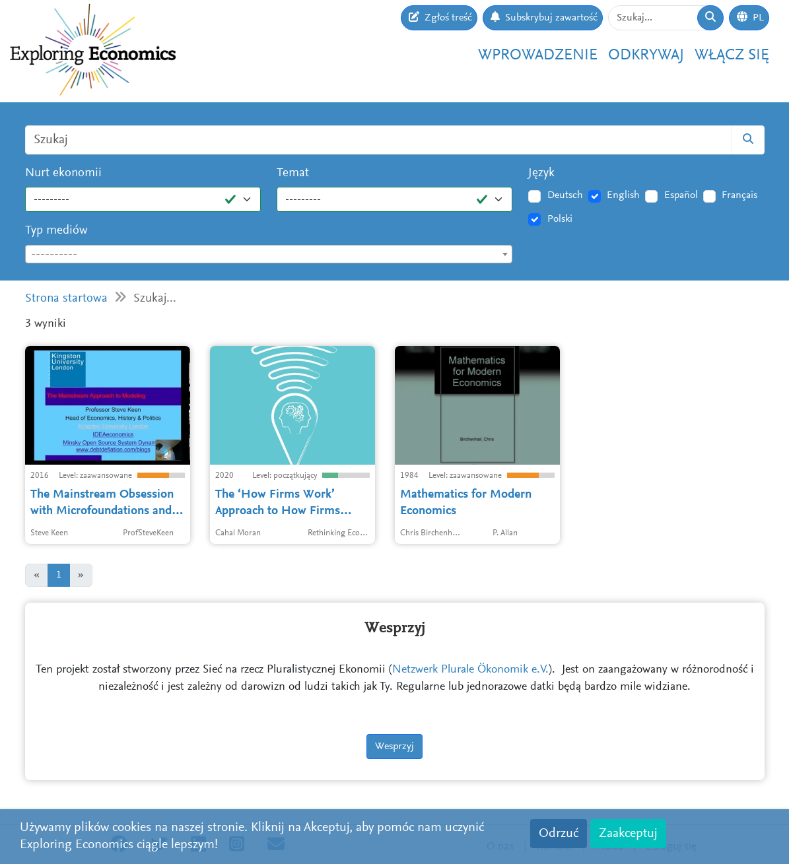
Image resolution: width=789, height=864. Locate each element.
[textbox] (269, 255)
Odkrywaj (646, 55)
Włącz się (732, 55)
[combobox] (269, 254)
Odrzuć (558, 833)
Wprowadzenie (538, 55)
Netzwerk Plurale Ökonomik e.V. (470, 670)
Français (739, 195)
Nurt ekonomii (63, 173)
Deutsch (565, 195)
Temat (293, 173)
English (623, 195)
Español (681, 195)
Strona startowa (66, 298)
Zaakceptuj (628, 833)
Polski (559, 219)
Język (541, 173)
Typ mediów (56, 230)
